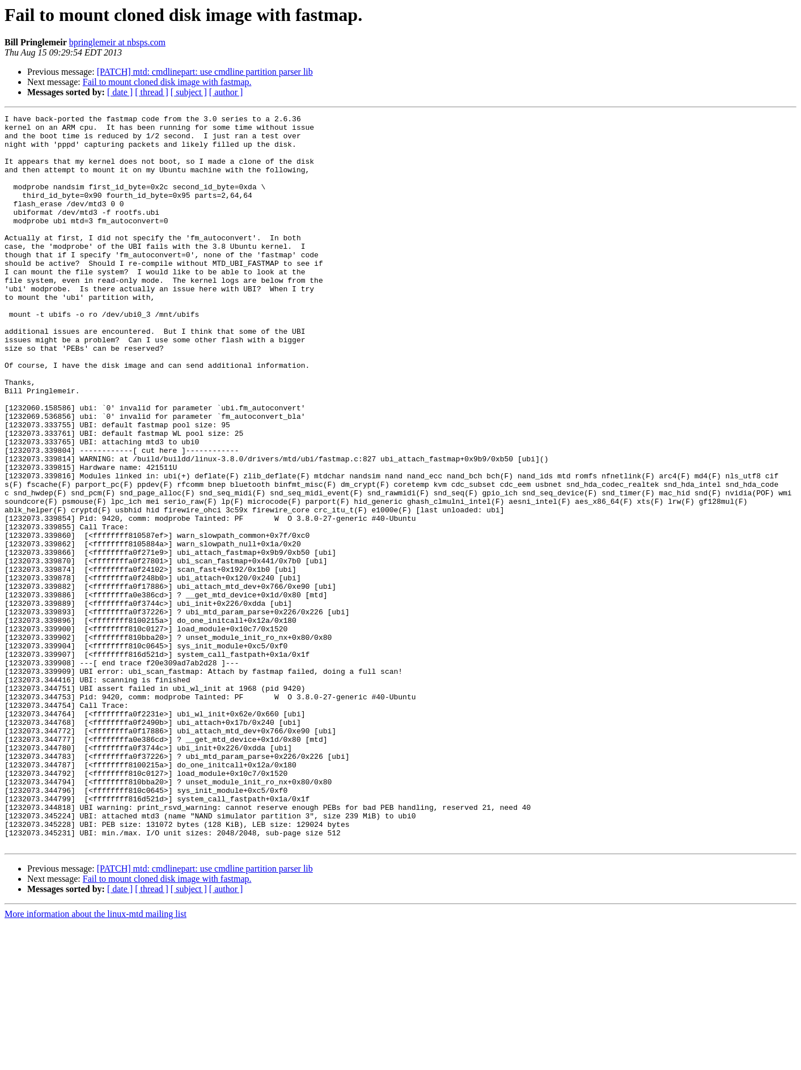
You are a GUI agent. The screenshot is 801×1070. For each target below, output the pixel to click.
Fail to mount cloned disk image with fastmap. (167, 82)
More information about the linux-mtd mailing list (96, 1060)
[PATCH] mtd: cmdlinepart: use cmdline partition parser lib (205, 72)
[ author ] (226, 92)
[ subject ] (189, 92)
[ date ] (120, 92)
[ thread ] (151, 92)
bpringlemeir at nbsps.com (117, 42)
